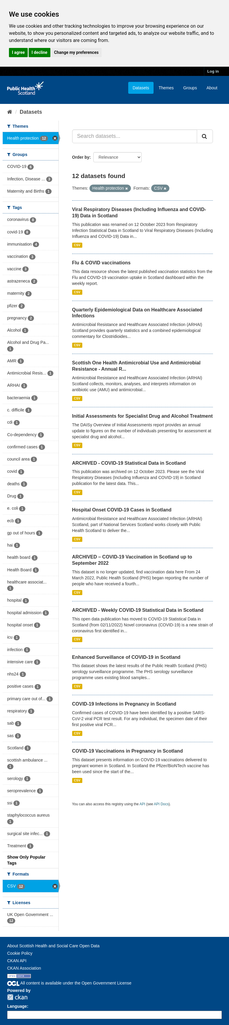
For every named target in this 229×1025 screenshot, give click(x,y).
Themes (166, 87)
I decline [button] (39, 52)
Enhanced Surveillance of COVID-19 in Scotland (126, 657)
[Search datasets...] (134, 136)
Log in (213, 71)
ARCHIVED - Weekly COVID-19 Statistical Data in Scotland (138, 610)
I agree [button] (18, 52)
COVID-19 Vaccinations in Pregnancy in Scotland (127, 750)
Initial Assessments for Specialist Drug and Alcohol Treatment (142, 416)
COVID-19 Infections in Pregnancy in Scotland (124, 703)
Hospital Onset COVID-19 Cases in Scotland (121, 509)
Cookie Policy (20, 953)
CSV (77, 245)
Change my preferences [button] (76, 52)
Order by (80, 157)
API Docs (161, 804)
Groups (190, 87)
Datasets (141, 87)
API (142, 804)
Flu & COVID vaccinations (101, 262)
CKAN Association (24, 968)
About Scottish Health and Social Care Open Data (53, 945)
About (211, 87)
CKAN (17, 997)
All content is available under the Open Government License (69, 983)
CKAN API (17, 960)
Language (17, 1006)
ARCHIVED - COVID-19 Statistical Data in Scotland (129, 463)
